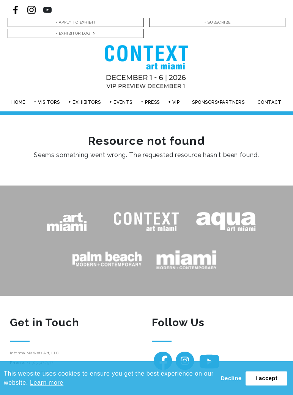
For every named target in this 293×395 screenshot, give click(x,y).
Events (122, 102)
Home (18, 102)
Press (152, 102)
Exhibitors (86, 102)
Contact (269, 102)
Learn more (46, 382)
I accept (266, 378)
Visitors (49, 102)
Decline (231, 378)
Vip (176, 102)
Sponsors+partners (218, 102)
